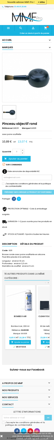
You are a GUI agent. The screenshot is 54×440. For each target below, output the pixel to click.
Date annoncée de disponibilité (22, 171)
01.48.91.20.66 (20, 6)
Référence (7, 128)
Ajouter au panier (16, 158)
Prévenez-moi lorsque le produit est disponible (28, 192)
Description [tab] (9, 244)
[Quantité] (16, 152)
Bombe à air (20, 316)
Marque (26, 128)
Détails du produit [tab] (32, 244)
